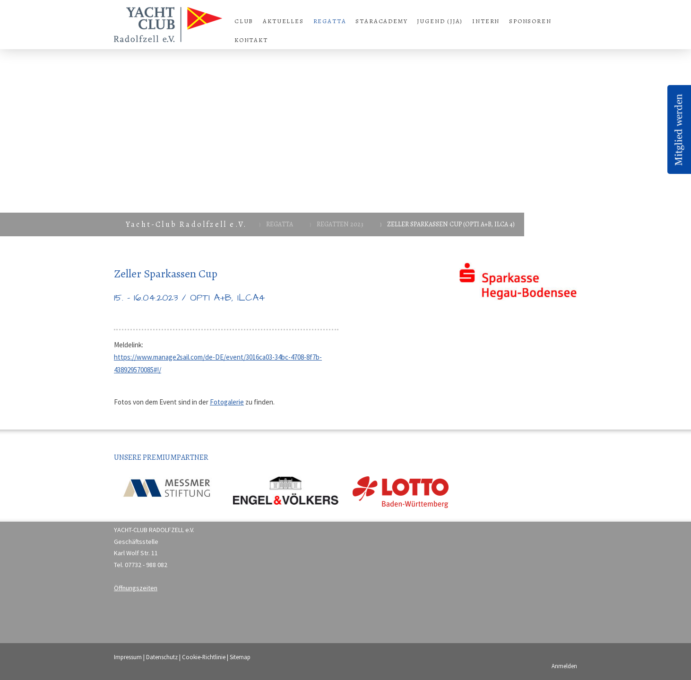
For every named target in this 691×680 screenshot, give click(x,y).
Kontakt (251, 40)
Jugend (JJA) (440, 21)
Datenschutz (162, 657)
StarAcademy (381, 21)
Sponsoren (530, 21)
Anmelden (564, 666)
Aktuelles (283, 21)
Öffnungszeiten (135, 588)
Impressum (128, 657)
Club (243, 21)
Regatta (329, 21)
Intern (486, 21)
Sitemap (240, 657)
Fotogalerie (227, 401)
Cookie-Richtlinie (203, 657)
